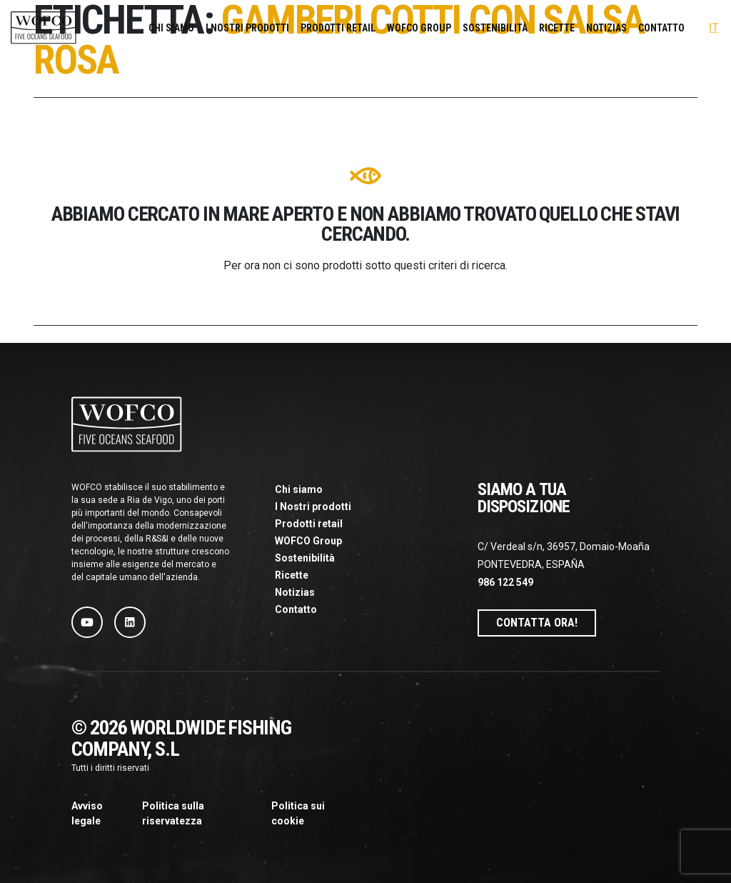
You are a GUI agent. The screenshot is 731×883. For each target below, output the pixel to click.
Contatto (661, 28)
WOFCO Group (419, 28)
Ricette (557, 28)
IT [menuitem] (714, 28)
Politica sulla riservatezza (173, 813)
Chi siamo (171, 28)
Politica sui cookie (298, 813)
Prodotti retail (338, 28)
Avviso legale (87, 813)
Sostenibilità (495, 28)
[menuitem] (714, 28)
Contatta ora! (537, 622)
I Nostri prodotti (247, 28)
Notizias (606, 28)
